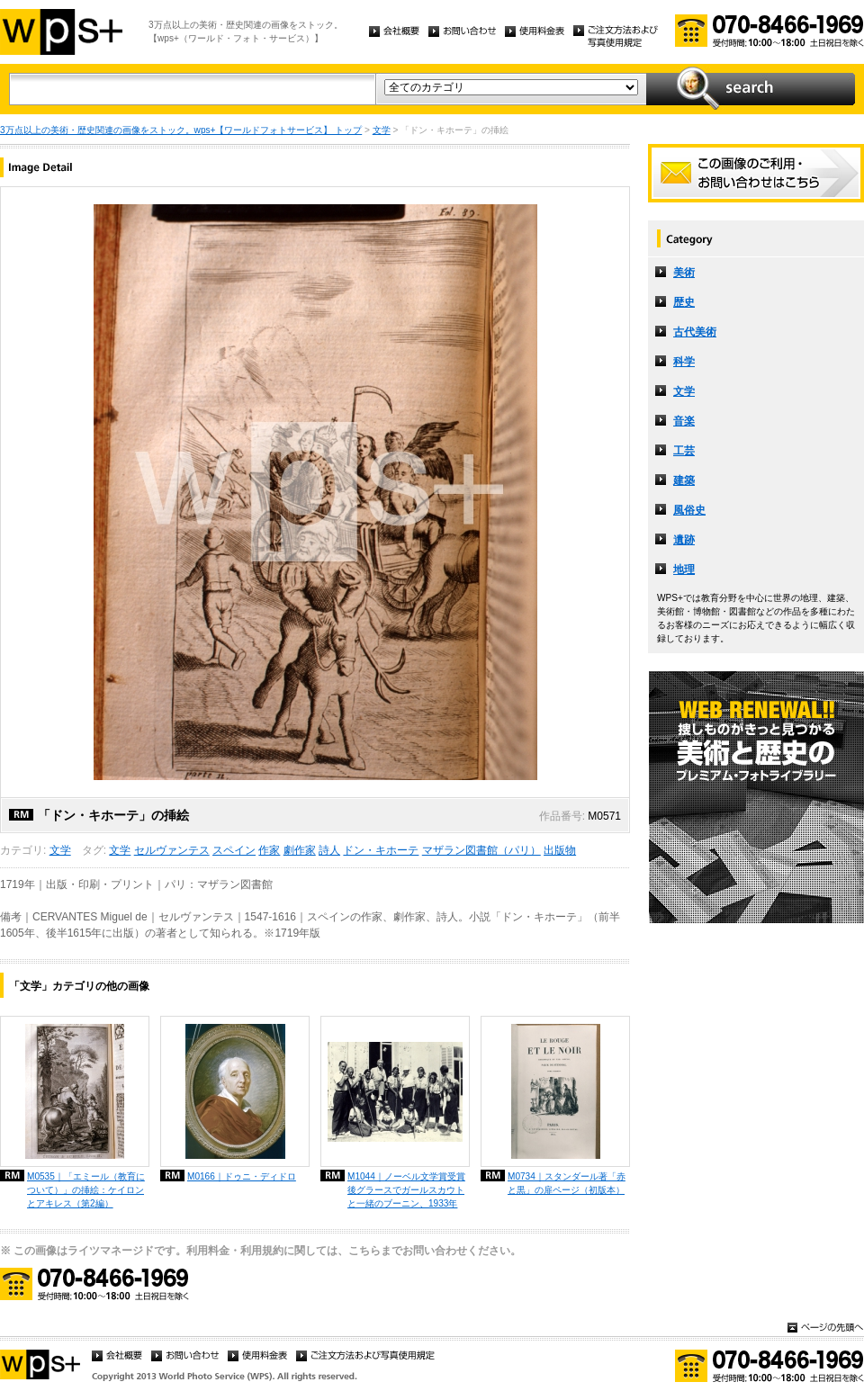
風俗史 (689, 510)
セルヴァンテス (172, 850)
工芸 (684, 450)
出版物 (560, 850)
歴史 (684, 302)
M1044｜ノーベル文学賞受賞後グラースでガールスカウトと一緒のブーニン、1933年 (406, 1189)
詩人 (329, 850)
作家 (269, 850)
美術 (684, 272)
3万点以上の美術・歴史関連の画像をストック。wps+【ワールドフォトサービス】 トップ (181, 130)
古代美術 (694, 332)
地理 (684, 569)
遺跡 (684, 540)
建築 (684, 480)
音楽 (684, 421)
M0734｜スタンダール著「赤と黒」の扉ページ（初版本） (567, 1183)
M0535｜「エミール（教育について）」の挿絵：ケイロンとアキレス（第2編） (86, 1189)
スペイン (234, 850)
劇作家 (300, 850)
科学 (684, 361)
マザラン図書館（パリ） (481, 850)
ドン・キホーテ (380, 850)
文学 (382, 130)
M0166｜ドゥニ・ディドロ (241, 1176)
